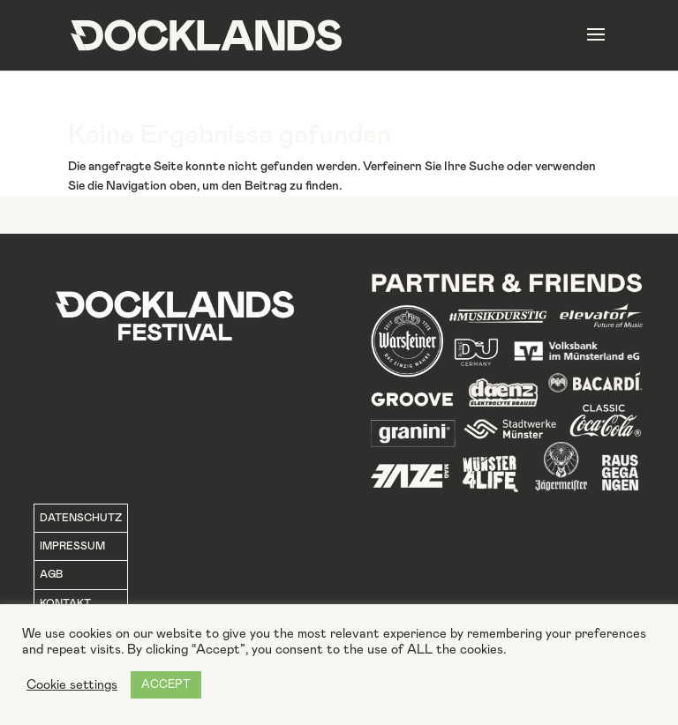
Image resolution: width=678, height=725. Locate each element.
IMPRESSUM (72, 546)
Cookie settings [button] (71, 684)
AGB (51, 574)
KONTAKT (65, 603)
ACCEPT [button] (166, 685)
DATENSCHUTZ (81, 517)
